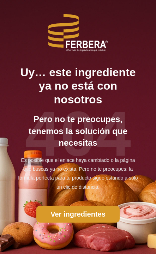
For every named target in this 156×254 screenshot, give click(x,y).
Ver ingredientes (78, 214)
